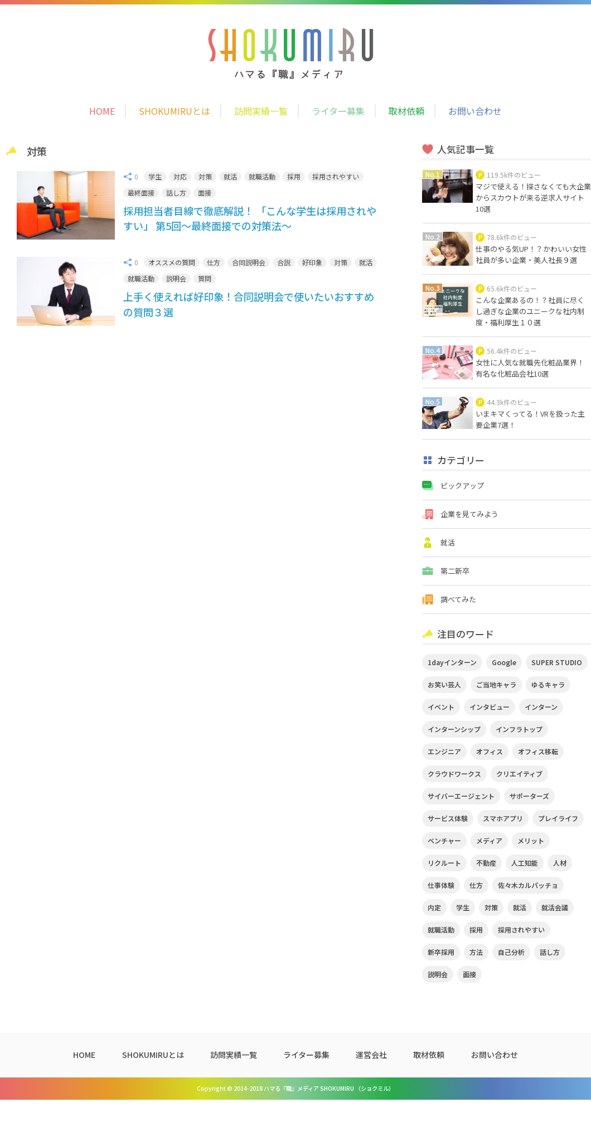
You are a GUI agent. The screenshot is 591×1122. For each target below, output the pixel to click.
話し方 (176, 192)
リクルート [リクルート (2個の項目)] (444, 862)
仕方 (213, 262)
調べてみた (458, 599)
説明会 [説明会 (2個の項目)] (438, 974)
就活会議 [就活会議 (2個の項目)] (554, 907)
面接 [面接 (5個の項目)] (469, 974)
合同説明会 (248, 262)
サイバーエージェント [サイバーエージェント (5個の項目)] (461, 796)
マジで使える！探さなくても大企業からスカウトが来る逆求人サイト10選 (533, 197)
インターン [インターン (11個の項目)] (541, 706)
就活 (230, 176)
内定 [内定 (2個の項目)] (434, 907)
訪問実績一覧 (261, 111)
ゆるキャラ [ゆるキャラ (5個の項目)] (548, 684)
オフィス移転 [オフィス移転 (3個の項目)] (538, 751)
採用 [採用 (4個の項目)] (476, 929)
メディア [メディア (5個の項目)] (489, 840)
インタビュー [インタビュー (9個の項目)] (489, 706)
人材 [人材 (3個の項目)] (559, 862)
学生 (155, 176)
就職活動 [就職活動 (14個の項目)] (441, 929)
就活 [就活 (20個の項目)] (519, 907)
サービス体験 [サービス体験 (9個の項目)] (448, 818)
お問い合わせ (475, 111)
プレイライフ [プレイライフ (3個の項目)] (558, 818)
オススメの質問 (171, 262)
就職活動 (262, 176)
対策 (205, 176)
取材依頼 (406, 111)
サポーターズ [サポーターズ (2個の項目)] (529, 796)
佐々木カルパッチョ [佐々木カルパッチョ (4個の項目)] (528, 885)
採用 (294, 176)
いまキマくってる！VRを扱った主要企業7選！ (530, 419)
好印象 (312, 262)
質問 (204, 278)
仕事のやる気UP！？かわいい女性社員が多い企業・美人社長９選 (531, 254)
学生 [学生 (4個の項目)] (462, 907)
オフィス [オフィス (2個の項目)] (489, 751)
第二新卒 (454, 570)
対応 (180, 176)
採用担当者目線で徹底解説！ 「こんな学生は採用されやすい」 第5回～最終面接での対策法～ (249, 218)
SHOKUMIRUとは (174, 111)
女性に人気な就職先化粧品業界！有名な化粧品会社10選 (530, 368)
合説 (283, 262)
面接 (204, 192)
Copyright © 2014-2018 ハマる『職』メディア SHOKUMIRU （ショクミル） (295, 1088)
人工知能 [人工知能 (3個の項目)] (524, 862)
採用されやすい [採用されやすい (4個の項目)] (521, 929)
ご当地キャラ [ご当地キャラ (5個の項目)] (496, 684)
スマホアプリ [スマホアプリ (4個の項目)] (503, 818)
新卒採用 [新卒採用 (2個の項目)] (441, 952)
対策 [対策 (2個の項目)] (491, 907)
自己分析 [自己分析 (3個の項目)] (511, 952)
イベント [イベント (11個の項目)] (441, 706)
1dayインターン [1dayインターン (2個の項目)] (452, 662)
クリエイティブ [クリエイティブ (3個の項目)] (519, 773)
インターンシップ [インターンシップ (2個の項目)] (454, 729)
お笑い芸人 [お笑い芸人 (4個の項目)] (444, 684)
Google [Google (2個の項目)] (504, 662)
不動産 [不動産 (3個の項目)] (486, 862)
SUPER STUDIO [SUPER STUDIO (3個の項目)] (556, 662)
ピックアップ (462, 485)
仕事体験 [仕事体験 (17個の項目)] (441, 885)
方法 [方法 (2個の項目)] (476, 952)
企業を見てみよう (469, 514)
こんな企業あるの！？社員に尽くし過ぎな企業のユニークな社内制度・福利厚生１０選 (530, 311)
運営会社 (371, 1054)
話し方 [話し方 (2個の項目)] (550, 952)
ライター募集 (338, 111)
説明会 (176, 278)
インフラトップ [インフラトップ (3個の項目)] (519, 729)
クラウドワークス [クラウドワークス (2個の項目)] (454, 773)
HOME (102, 111)
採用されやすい (335, 176)
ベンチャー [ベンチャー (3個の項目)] (444, 840)
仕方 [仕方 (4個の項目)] (476, 885)
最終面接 (141, 192)
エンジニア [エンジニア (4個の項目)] (444, 751)
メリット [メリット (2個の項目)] (530, 840)
